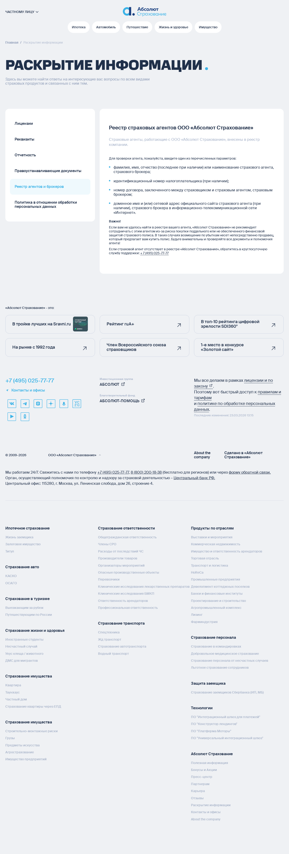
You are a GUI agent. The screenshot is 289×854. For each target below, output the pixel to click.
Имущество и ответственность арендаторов (226, 551)
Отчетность (25, 155)
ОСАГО (11, 583)
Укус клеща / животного (24, 654)
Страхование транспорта (121, 623)
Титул (9, 551)
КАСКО (11, 576)
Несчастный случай (21, 646)
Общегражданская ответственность (127, 537)
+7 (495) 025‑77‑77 (113, 472)
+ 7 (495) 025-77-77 (154, 253)
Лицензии (24, 123)
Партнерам (200, 784)
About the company (202, 455)
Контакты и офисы (25, 390)
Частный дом (16, 699)
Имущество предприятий (26, 759)
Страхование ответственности (126, 528)
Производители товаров (117, 558)
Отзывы (197, 798)
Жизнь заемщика (19, 537)
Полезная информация (209, 763)
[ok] (24, 416)
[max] (37, 403)
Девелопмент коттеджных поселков (220, 586)
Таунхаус (12, 692)
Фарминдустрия (204, 622)
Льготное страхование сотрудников (220, 667)
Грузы (10, 738)
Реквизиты (24, 139)
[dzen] (50, 403)
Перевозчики (109, 579)
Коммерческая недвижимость (215, 544)
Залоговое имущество (23, 544)
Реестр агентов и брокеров (39, 186)
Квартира (13, 685)
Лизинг (197, 615)
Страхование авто (22, 567)
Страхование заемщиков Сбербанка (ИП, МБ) (227, 692)
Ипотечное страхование (27, 528)
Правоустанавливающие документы (48, 170)
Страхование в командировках (216, 646)
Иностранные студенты (24, 639)
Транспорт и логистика (209, 565)
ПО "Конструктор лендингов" (214, 724)
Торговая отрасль (205, 558)
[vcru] (76, 403)
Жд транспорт (109, 639)
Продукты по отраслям (212, 528)
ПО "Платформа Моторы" (211, 731)
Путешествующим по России (28, 615)
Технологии (202, 708)
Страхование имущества (28, 676)
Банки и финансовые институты (217, 593)
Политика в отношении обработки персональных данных (46, 204)
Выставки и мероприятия (211, 537)
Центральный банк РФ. (194, 477)
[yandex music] (63, 403)
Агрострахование (19, 752)
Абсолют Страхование (212, 753)
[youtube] (11, 416)
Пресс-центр (201, 777)
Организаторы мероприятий (121, 565)
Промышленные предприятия (215, 579)
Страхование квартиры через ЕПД (33, 706)
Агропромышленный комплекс (216, 608)
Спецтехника (109, 632)
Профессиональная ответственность (128, 608)
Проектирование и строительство (218, 601)
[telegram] (24, 403)
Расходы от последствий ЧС (120, 551)
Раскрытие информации (211, 805)
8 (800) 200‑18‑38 (146, 472)
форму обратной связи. (250, 472)
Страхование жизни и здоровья (34, 630)
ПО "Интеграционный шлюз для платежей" (225, 717)
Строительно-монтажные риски (31, 731)
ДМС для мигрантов (21, 660)
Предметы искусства (22, 745)
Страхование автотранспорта (122, 646)
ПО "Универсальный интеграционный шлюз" (227, 738)
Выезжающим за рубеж (24, 608)
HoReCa (197, 572)
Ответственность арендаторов (123, 601)
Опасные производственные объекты (128, 572)
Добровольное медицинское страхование (225, 654)
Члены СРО (107, 544)
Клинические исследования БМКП (126, 593)
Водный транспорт (113, 654)
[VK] (11, 403)
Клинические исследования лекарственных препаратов (144, 586)
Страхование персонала (213, 637)
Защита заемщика (208, 683)
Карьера (198, 791)
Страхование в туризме (27, 598)
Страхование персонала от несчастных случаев (229, 660)
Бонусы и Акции (204, 770)
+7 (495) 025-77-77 (29, 381)
